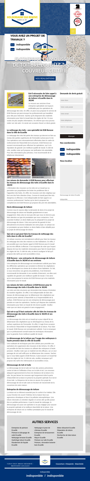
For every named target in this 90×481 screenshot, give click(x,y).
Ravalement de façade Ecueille (20, 444)
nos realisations (45, 78)
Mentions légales (20, 466)
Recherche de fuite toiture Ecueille (66, 436)
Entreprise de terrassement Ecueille (44, 434)
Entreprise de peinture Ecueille (20, 429)
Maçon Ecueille (40, 438)
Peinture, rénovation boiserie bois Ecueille (44, 444)
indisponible (73, 149)
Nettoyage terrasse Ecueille (22, 438)
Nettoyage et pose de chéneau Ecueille (42, 429)
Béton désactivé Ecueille (66, 428)
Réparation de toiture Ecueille (65, 431)
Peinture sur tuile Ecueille (43, 440)
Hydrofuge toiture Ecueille (21, 440)
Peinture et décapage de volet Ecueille (21, 434)
